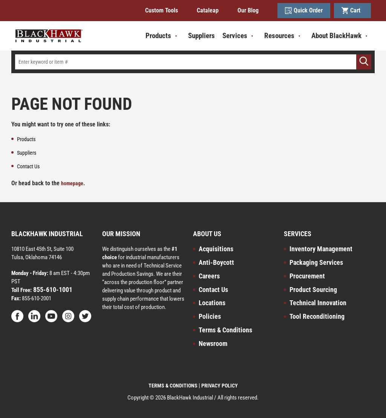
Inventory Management (321, 249)
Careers (209, 276)
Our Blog (248, 10)
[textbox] (193, 61)
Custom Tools (161, 10)
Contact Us (213, 290)
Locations (212, 303)
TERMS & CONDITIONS (173, 386)
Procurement (307, 276)
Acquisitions (216, 249)
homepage (72, 183)
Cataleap (208, 10)
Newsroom (213, 343)
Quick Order (304, 10)
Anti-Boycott (216, 262)
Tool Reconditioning (317, 316)
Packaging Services (316, 262)
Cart (352, 10)
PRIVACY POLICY (219, 386)
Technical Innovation (318, 303)
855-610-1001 (52, 290)
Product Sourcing (313, 290)
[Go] (363, 61)
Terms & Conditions (225, 330)
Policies (210, 316)
